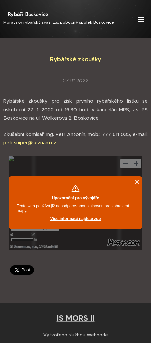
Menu (141, 19)
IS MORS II (76, 318)
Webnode (97, 335)
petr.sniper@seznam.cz (29, 143)
